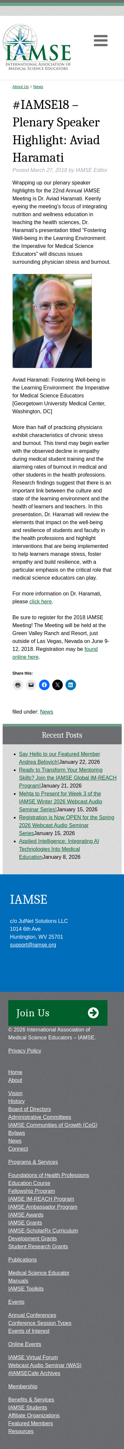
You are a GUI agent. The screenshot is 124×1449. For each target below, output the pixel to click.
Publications (22, 1260)
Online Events (24, 1344)
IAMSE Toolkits (26, 1289)
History (16, 1101)
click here (40, 601)
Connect (18, 1149)
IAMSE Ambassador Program (42, 1207)
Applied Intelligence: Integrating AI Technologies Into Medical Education (59, 849)
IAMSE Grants (25, 1223)
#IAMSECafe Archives (34, 1373)
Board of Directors (29, 1109)
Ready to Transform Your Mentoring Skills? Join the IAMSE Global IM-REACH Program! (68, 778)
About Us (21, 86)
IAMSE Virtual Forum (33, 1357)
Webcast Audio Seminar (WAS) (44, 1365)
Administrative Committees (39, 1117)
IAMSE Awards (25, 1215)
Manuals (18, 1281)
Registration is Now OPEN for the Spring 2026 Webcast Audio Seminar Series (66, 825)
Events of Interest (29, 1331)
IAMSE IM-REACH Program (41, 1199)
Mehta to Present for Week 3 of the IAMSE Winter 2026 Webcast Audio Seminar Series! (60, 801)
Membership (22, 1386)
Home (15, 1072)
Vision (15, 1093)
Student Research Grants (38, 1246)
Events (16, 1302)
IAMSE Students (27, 1407)
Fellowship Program (31, 1191)
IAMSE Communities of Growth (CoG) (52, 1125)
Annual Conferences (32, 1315)
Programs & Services (33, 1162)
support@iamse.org (33, 945)
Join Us (58, 1013)
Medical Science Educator (38, 1273)
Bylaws (16, 1133)
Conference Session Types (39, 1323)
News (38, 86)
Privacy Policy (24, 1051)
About (15, 1080)
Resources (20, 1431)
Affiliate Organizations (34, 1415)
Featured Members (30, 1423)
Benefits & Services (31, 1399)
